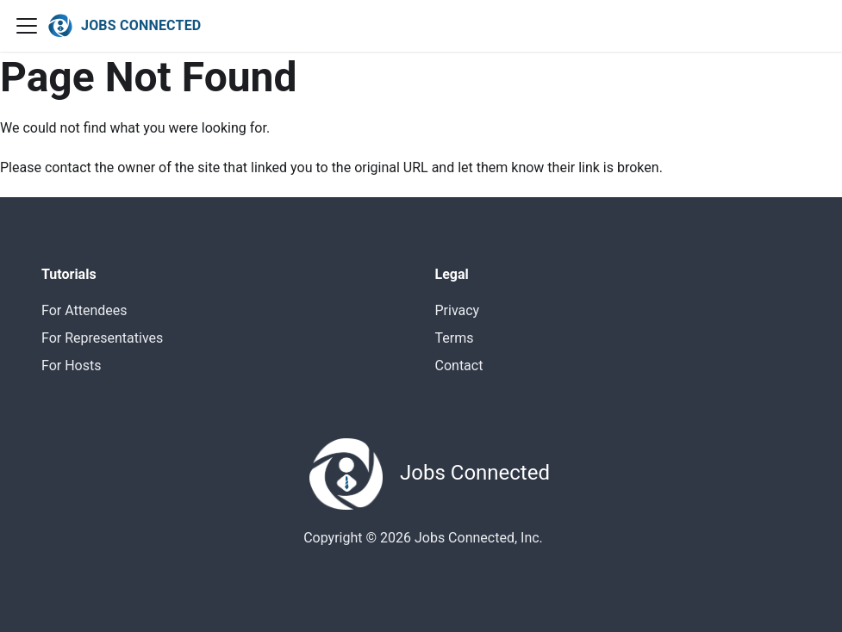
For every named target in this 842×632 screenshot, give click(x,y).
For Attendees (84, 310)
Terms (454, 338)
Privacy (457, 310)
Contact (459, 365)
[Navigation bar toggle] (27, 26)
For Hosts (71, 365)
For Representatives (102, 338)
